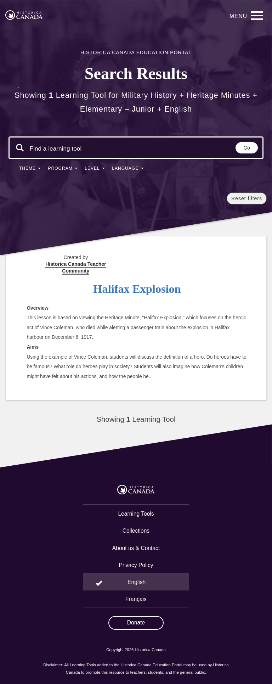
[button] (30, 170)
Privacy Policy (136, 565)
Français (136, 599)
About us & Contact (136, 548)
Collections (136, 531)
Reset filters (246, 198)
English (137, 582)
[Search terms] (55, 148)
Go (246, 148)
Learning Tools (136, 514)
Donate (136, 622)
